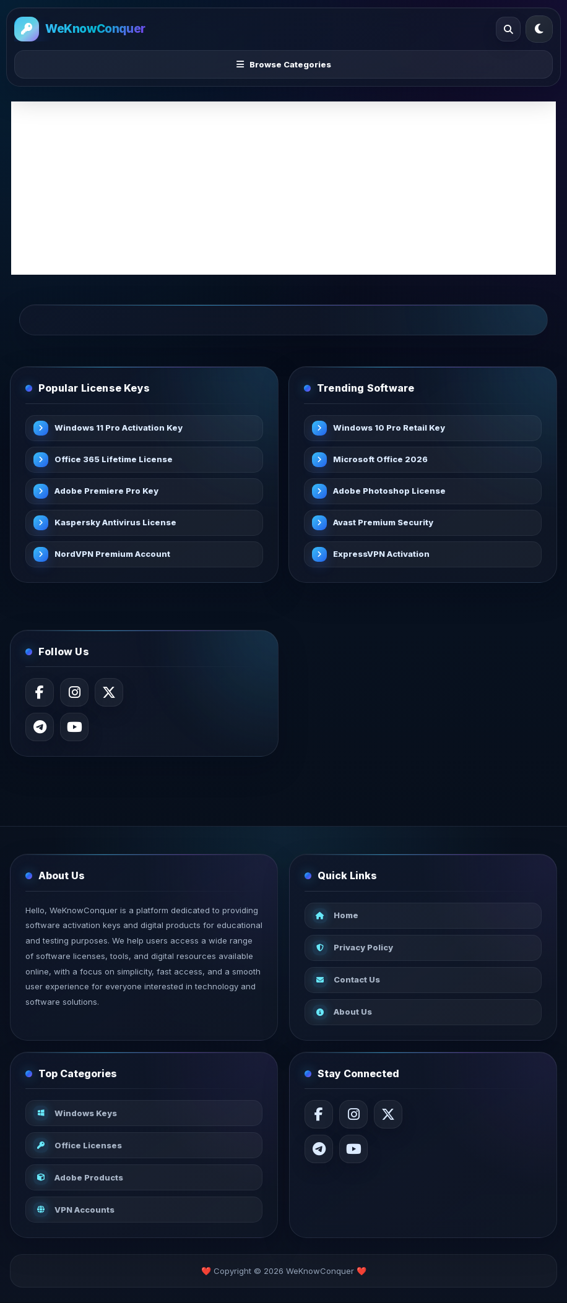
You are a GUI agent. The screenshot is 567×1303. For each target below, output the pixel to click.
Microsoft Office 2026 (380, 459)
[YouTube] (74, 727)
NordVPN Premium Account (112, 554)
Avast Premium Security (383, 522)
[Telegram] (39, 727)
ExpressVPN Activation (381, 554)
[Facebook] (39, 692)
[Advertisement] (283, 188)
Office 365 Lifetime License (113, 459)
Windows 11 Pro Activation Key (118, 427)
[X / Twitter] (109, 692)
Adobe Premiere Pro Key (106, 491)
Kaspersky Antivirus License (115, 522)
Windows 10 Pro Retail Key (389, 427)
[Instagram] (74, 692)
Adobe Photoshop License (389, 491)
